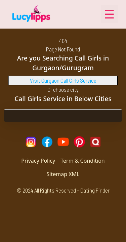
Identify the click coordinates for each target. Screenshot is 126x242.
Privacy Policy (38, 160)
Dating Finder (95, 190)
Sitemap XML (63, 174)
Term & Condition (82, 160)
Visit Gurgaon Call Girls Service (63, 80)
